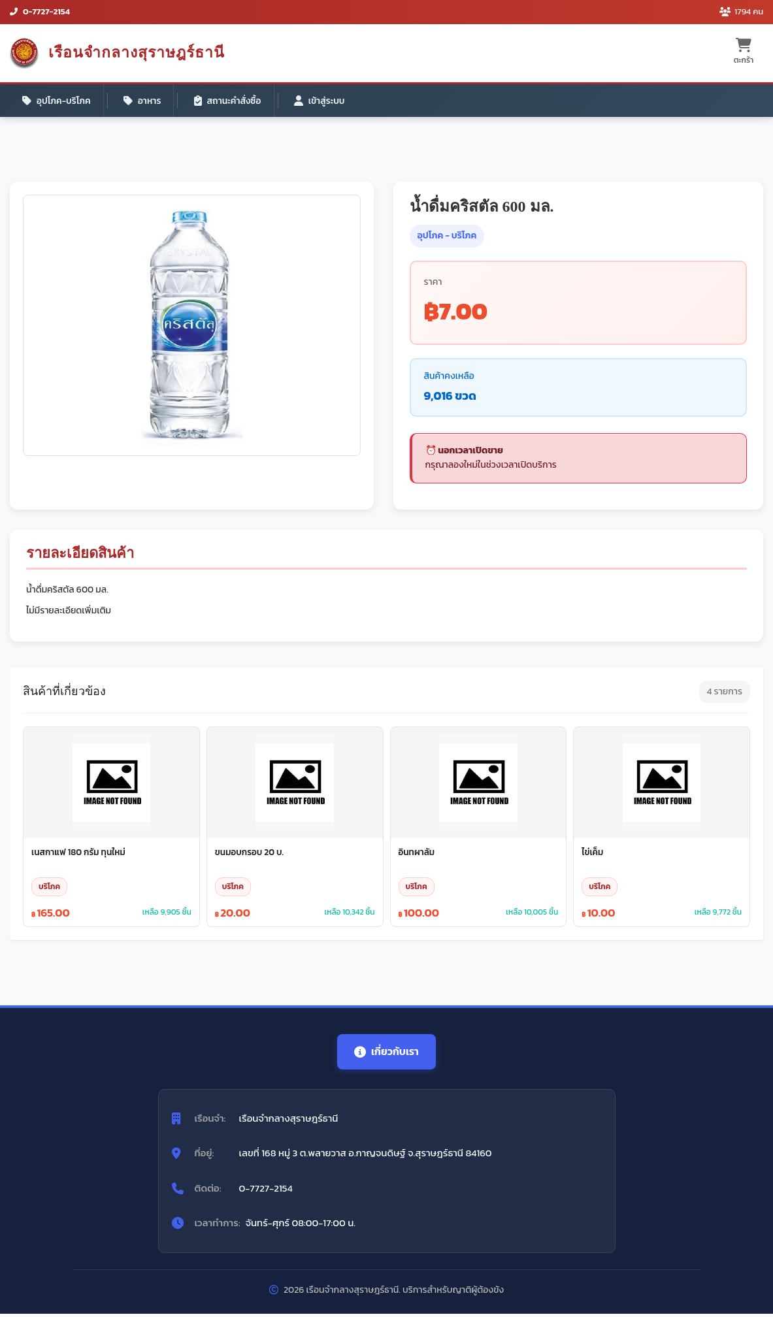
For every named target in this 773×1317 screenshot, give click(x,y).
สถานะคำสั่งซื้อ (232, 101)
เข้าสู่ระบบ (326, 101)
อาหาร (145, 101)
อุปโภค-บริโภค (57, 101)
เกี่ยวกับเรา (386, 1054)
